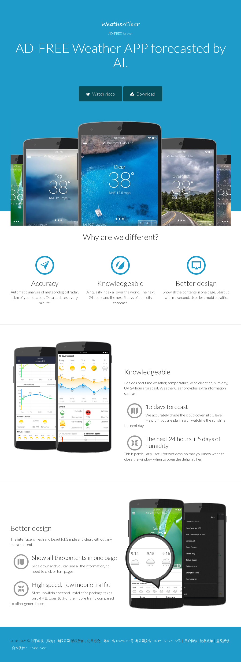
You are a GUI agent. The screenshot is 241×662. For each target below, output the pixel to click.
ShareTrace (38, 648)
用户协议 (190, 641)
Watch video (100, 93)
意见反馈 (223, 641)
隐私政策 (206, 641)
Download (142, 93)
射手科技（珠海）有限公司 (50, 641)
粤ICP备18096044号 (119, 641)
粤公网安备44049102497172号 (158, 641)
